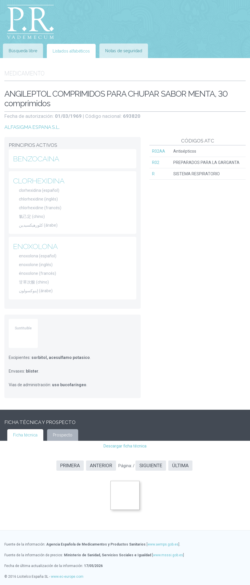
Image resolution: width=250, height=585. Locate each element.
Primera (70, 465)
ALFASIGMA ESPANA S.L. (32, 127)
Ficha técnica (25, 435)
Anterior (101, 465)
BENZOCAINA (36, 158)
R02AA (158, 151)
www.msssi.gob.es (168, 555)
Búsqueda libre (23, 50)
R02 (155, 162)
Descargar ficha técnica (125, 446)
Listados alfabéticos (71, 51)
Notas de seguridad (123, 50)
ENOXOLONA (35, 246)
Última (180, 465)
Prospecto (62, 435)
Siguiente (150, 465)
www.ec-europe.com (67, 577)
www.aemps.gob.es (162, 544)
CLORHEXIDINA (39, 180)
